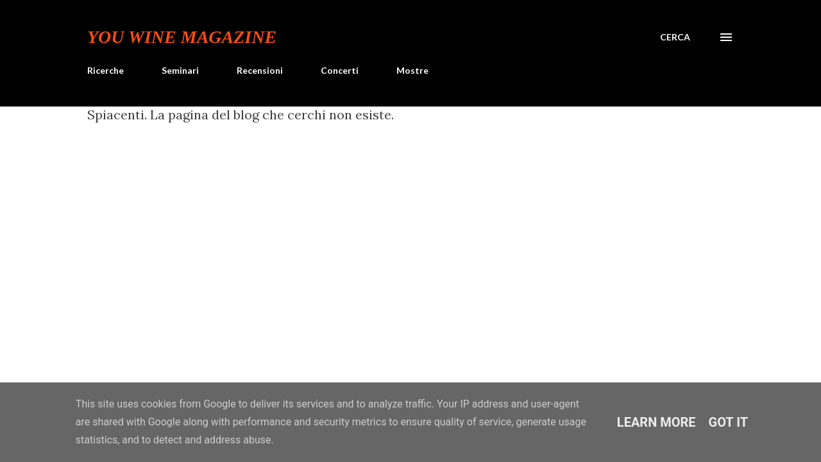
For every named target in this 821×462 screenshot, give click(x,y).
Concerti (340, 70)
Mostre (412, 70)
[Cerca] (675, 37)
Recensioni (260, 70)
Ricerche (105, 70)
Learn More (656, 422)
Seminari (180, 70)
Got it (729, 422)
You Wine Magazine (181, 37)
